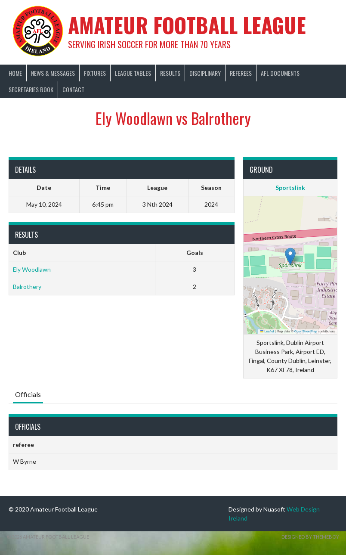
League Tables (133, 73)
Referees (241, 73)
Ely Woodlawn (32, 269)
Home (15, 73)
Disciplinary (205, 73)
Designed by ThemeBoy (310, 536)
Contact (73, 89)
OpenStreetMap (305, 331)
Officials (28, 394)
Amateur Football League (187, 24)
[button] (290, 256)
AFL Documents (280, 73)
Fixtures (95, 73)
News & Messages (53, 73)
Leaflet (267, 331)
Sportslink (290, 187)
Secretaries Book (31, 89)
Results (170, 73)
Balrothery (27, 286)
